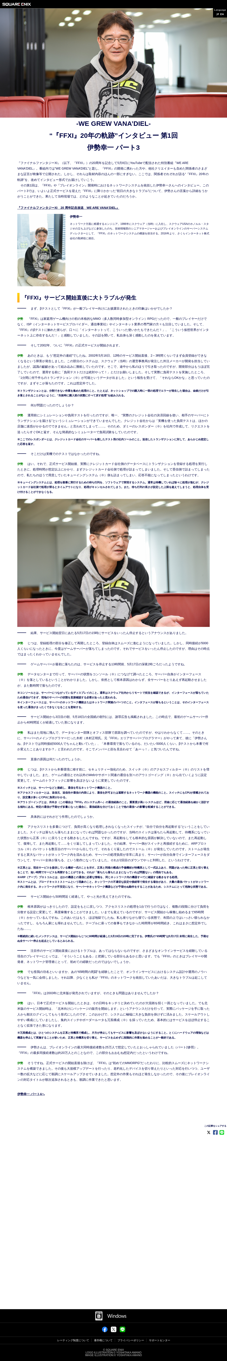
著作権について (103, 1340)
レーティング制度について (73, 1340)
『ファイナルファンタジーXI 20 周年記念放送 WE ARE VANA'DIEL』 (68, 207)
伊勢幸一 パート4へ (31, 1094)
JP (217, 14)
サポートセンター (159, 1340)
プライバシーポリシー (130, 1340)
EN (222, 14)
